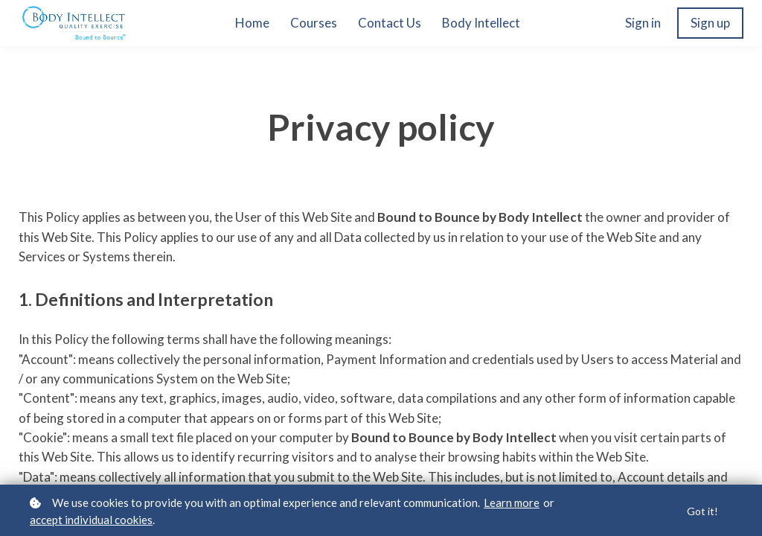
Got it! (702, 511)
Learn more (512, 502)
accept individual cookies (91, 519)
